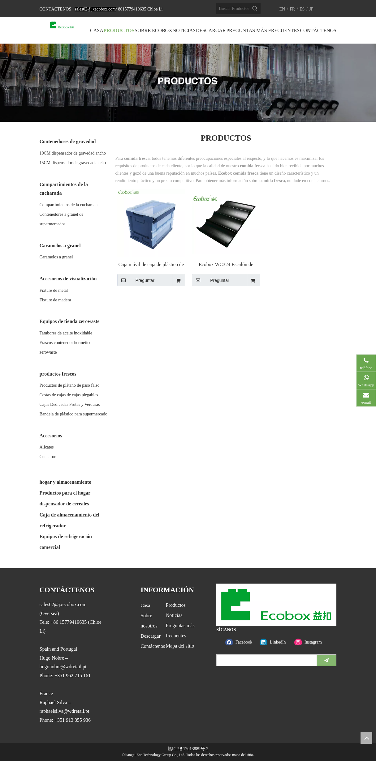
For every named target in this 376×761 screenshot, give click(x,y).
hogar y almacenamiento (66, 482)
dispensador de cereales (64, 503)
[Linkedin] (276, 642)
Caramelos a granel (56, 257)
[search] (265, 660)
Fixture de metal (54, 290)
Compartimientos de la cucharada (69, 204)
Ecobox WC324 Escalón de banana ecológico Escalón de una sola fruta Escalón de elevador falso (226, 265)
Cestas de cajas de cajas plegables (69, 395)
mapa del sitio (242, 755)
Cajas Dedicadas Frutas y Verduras (70, 404)
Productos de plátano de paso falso (70, 385)
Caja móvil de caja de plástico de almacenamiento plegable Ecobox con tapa (151, 265)
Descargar (150, 636)
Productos (176, 605)
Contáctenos (152, 646)
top (366, 738)
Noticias (174, 615)
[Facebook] (241, 642)
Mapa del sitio (180, 645)
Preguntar (136, 280)
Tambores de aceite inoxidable (66, 333)
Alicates (47, 447)
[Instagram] (310, 642)
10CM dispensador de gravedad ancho (73, 153)
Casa (145, 605)
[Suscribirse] (326, 660)
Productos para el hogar (65, 492)
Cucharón (48, 456)
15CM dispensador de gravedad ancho (73, 162)
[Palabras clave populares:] (255, 8)
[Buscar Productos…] (232, 8)
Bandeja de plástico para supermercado (73, 414)
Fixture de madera (55, 300)
